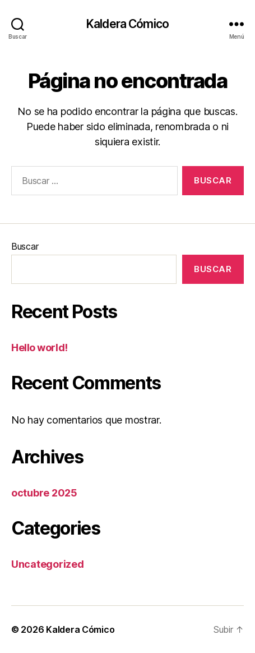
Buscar (24, 246)
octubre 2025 (44, 493)
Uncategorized (47, 564)
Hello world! (39, 347)
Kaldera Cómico (127, 24)
